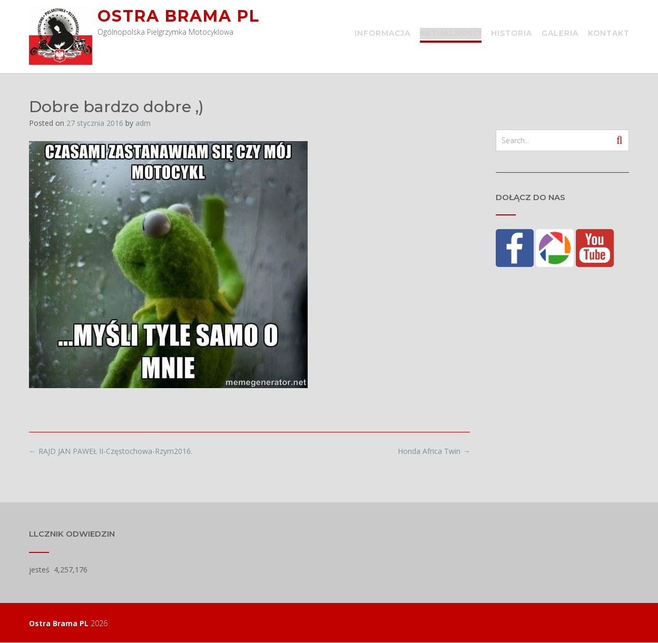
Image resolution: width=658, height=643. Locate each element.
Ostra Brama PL (178, 16)
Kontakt (609, 33)
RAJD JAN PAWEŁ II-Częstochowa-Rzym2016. (110, 451)
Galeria (560, 33)
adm (143, 123)
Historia (511, 33)
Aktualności (451, 33)
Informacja (382, 33)
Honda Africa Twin (434, 451)
